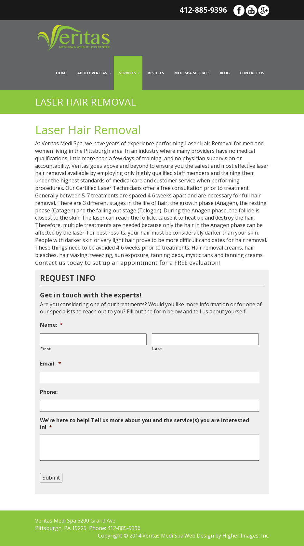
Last (157, 349)
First (45, 349)
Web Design (199, 535)
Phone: (49, 392)
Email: (50, 363)
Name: (51, 325)
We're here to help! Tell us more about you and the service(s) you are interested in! (144, 424)
